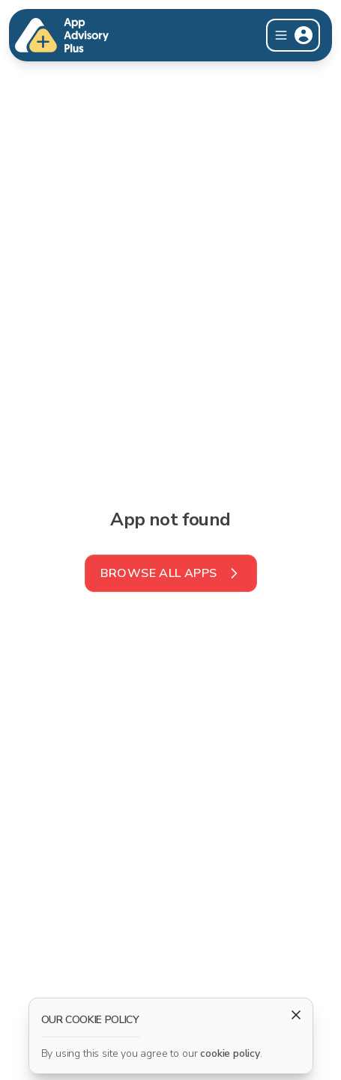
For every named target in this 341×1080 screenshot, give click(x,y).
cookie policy (230, 1053)
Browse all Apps (170, 573)
